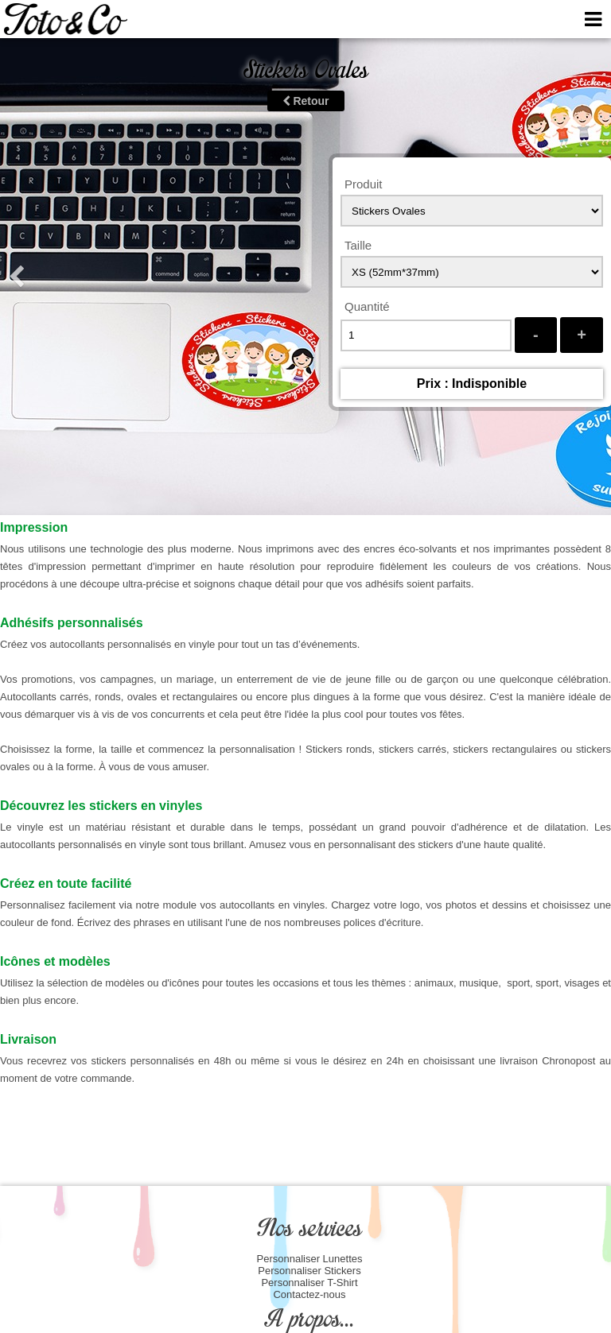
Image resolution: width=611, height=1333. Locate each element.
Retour (305, 101)
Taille (358, 245)
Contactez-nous (309, 1294)
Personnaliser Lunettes (310, 1259)
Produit (363, 184)
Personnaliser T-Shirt (309, 1282)
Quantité (367, 306)
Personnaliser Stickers (309, 1271)
